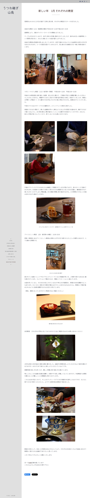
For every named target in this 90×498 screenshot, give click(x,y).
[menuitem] (10, 240)
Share (27, 474)
